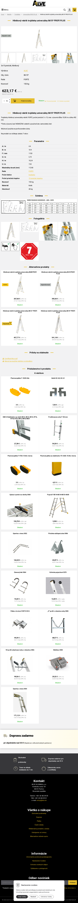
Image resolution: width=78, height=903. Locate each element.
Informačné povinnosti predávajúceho (39, 857)
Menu (5, 10)
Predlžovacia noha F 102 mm (58, 417)
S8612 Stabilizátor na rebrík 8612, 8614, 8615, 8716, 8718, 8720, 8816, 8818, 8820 (20, 417)
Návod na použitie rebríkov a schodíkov (18, 361)
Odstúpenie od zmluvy (39, 832)
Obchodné (22, 757)
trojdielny (32, 175)
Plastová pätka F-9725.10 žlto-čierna (20, 456)
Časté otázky (39, 825)
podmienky (22, 762)
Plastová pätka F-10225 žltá (20, 378)
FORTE (31, 171)
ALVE (26, 71)
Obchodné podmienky (39, 813)
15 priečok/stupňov (36, 178)
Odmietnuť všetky (46, 896)
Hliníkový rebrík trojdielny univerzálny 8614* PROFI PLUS (58, 311)
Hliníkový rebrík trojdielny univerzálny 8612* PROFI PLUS (20, 311)
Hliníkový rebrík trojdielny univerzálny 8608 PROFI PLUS (20, 273)
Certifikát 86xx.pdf (11, 359)
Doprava (39, 817)
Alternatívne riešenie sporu (39, 836)
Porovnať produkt (50, 101)
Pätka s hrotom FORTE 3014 (20, 611)
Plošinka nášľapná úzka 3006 (58, 533)
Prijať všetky (22, 896)
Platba (39, 821)
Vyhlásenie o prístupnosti (39, 868)
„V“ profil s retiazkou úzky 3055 (58, 611)
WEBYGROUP (72, 900)
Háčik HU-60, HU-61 (58, 378)
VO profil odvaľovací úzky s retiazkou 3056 (20, 650)
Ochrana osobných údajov (39, 864)
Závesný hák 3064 (20, 572)
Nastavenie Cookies (39, 861)
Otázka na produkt (63, 101)
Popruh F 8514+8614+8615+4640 (58, 494)
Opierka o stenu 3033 (20, 689)
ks (7, 101)
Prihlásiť (72, 882)
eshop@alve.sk (41, 800)
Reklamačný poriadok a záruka (39, 829)
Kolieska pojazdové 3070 (58, 572)
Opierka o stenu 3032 (20, 533)
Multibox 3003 (58, 650)
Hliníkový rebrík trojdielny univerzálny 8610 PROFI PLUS (58, 273)
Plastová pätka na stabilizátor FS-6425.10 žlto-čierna (58, 456)
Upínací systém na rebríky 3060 (20, 494)
